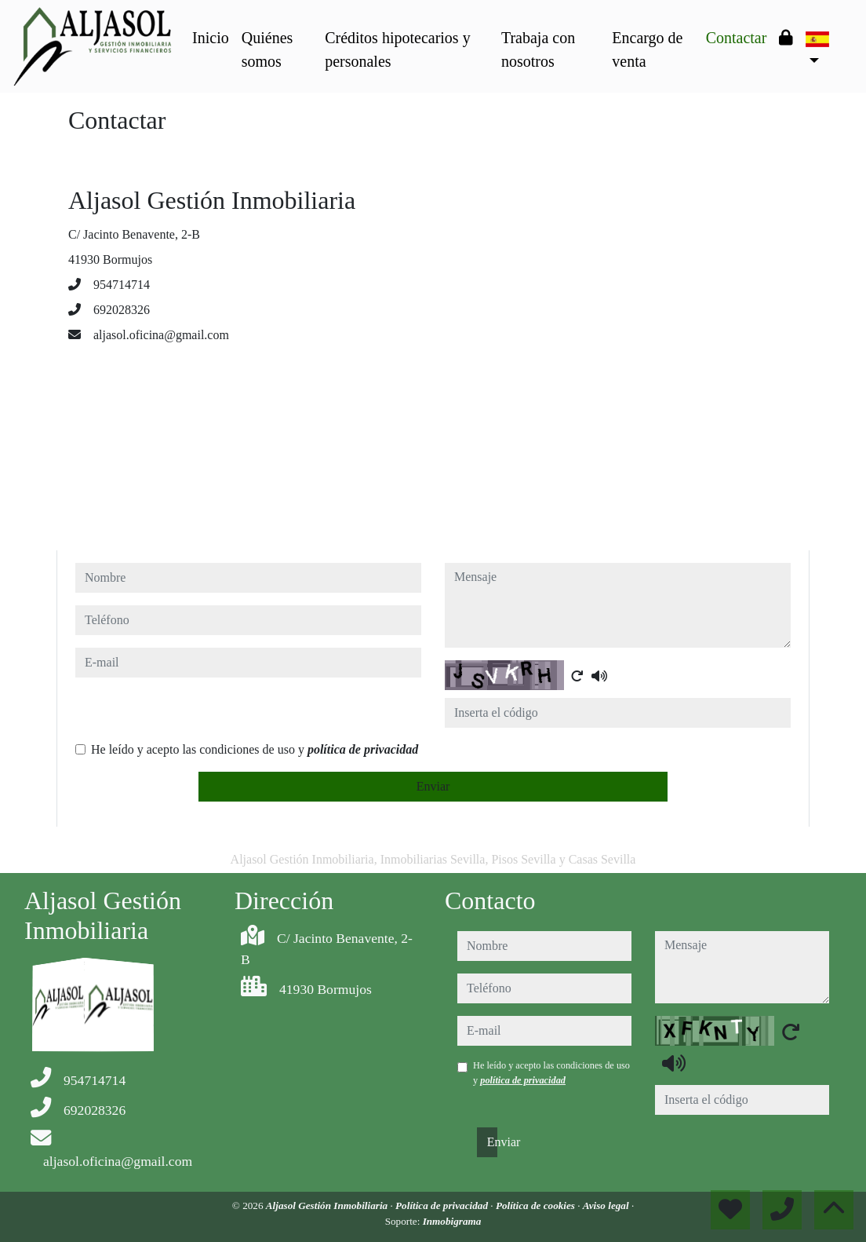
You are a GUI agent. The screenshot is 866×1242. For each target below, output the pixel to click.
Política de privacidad (442, 1205)
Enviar (433, 786)
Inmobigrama (452, 1221)
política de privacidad (362, 749)
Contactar (736, 37)
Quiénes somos (267, 49)
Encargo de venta (647, 49)
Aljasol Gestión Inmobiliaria (328, 1205)
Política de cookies (536, 1205)
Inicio (210, 37)
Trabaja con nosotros (538, 49)
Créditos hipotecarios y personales (398, 49)
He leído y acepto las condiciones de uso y (254, 749)
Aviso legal (607, 1205)
